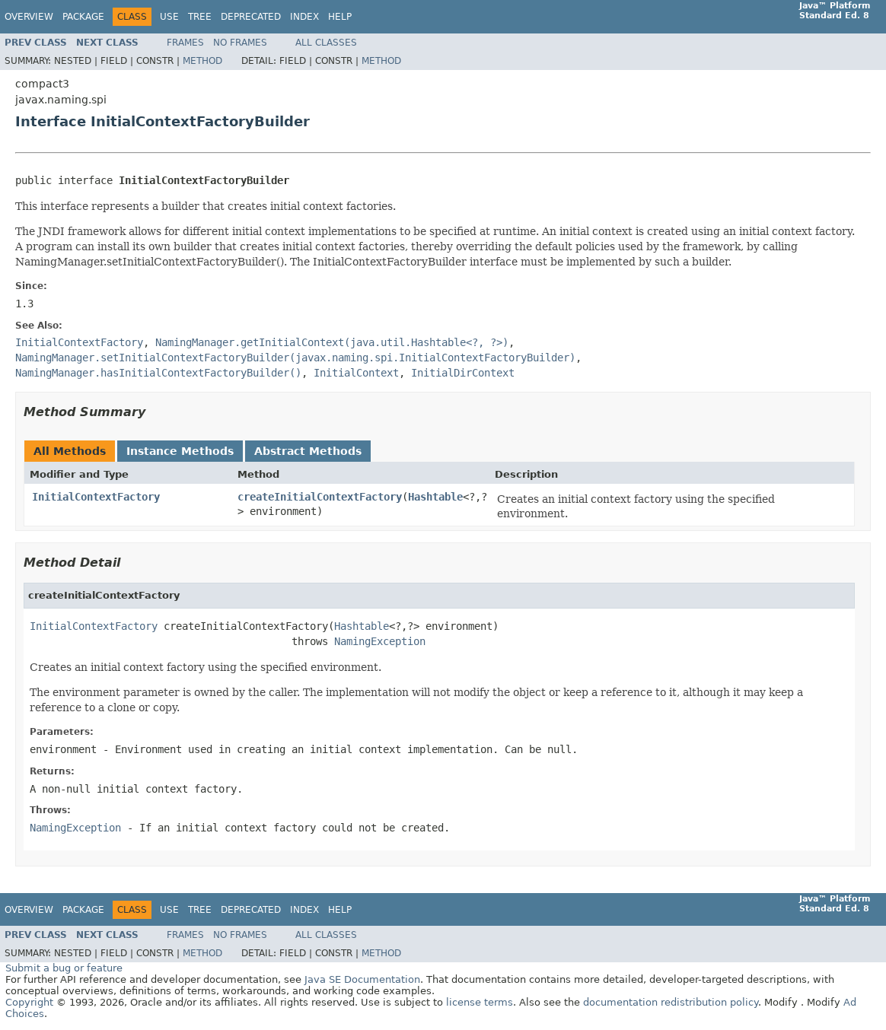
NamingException (379, 641)
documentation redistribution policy (670, 1002)
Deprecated (251, 16)
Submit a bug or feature (64, 968)
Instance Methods (180, 451)
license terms (479, 1002)
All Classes (326, 42)
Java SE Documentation (362, 979)
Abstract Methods (308, 451)
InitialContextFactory (96, 497)
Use (169, 16)
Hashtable (435, 497)
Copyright (29, 1002)
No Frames (240, 42)
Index (304, 16)
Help (340, 16)
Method (202, 61)
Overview (29, 16)
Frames (185, 42)
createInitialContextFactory (319, 497)
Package (83, 16)
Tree (200, 16)
